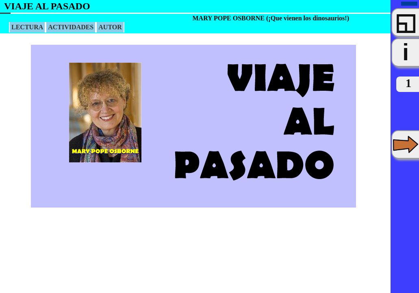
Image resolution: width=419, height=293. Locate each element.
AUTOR (110, 27)
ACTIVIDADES (70, 27)
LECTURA (27, 27)
